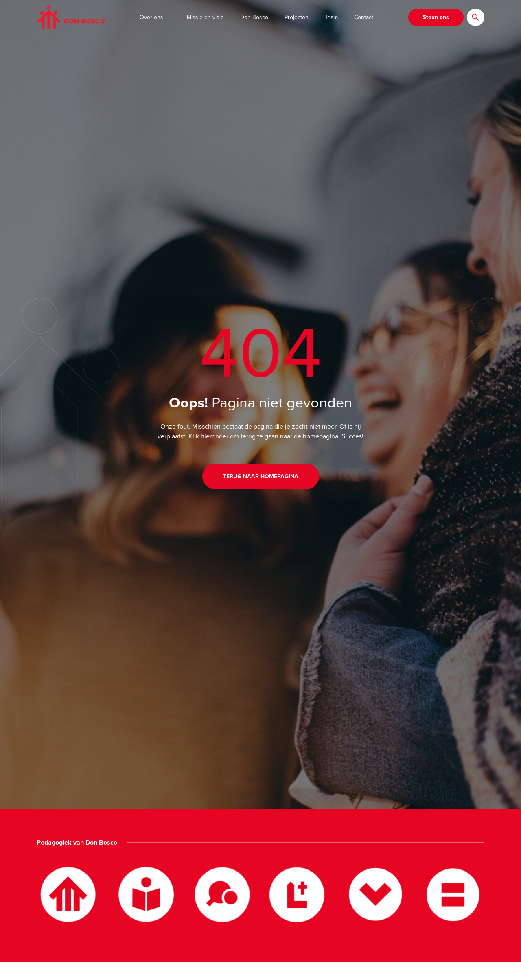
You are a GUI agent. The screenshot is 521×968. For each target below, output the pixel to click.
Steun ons (436, 17)
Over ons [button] (151, 17)
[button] (475, 17)
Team (331, 17)
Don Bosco (254, 17)
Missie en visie (205, 17)
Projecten (297, 17)
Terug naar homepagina (260, 476)
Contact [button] (363, 17)
